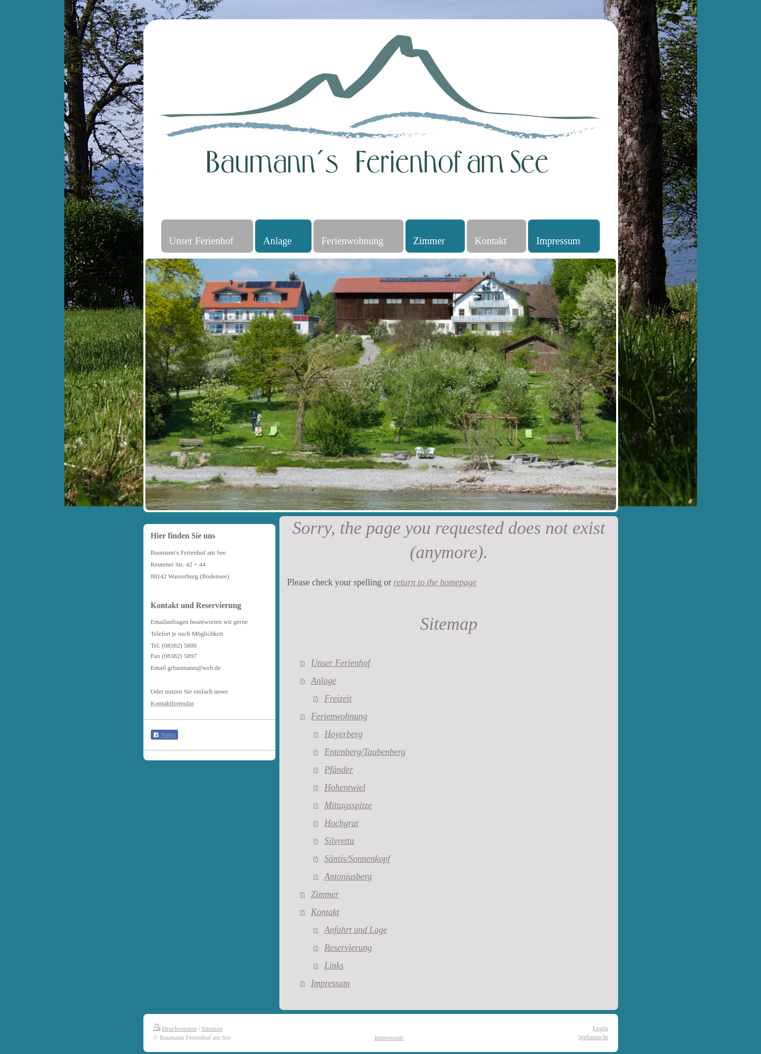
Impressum (330, 983)
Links (334, 965)
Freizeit (338, 698)
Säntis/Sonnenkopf (357, 859)
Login (600, 1028)
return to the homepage (435, 582)
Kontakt (325, 912)
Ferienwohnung (339, 716)
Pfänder (338, 770)
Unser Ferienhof (340, 663)
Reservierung (348, 948)
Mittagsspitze (348, 805)
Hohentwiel (344, 787)
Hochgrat (341, 823)
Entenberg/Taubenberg (364, 752)
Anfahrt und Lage (355, 930)
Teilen (164, 735)
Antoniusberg (348, 876)
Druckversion (175, 1028)
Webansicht (593, 1037)
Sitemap (212, 1028)
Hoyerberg (343, 734)
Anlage (323, 681)
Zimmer (325, 894)
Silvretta (339, 841)
